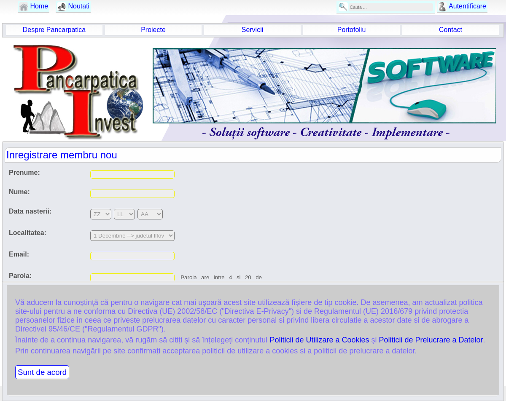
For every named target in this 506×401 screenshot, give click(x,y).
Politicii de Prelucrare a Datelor (431, 340)
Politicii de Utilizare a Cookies (319, 340)
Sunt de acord (42, 372)
